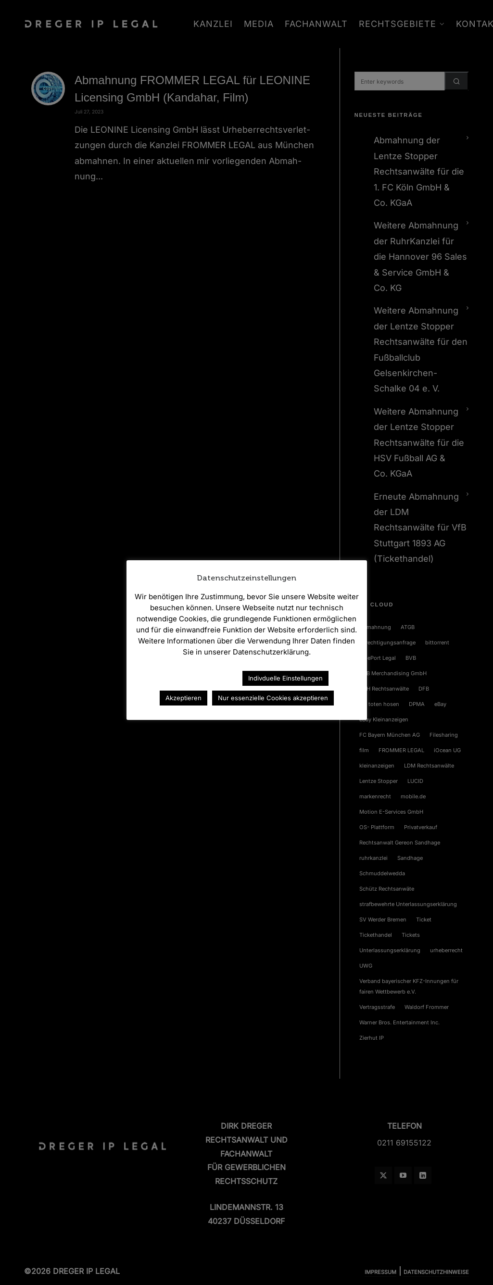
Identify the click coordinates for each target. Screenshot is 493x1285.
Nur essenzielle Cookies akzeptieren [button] (273, 698)
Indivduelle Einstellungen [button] (285, 678)
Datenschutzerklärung (193, 677)
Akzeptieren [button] (183, 698)
